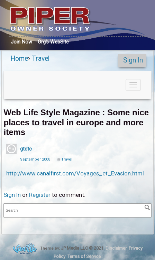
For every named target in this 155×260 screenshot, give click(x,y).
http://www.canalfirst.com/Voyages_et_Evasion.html (75, 173)
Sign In (133, 60)
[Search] (147, 207)
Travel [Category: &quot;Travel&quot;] (66, 159)
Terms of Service (84, 256)
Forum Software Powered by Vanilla (25, 248)
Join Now (21, 42)
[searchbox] (77, 210)
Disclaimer (116, 248)
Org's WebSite (53, 42)
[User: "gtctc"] (11, 149)
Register (40, 194)
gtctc (26, 149)
